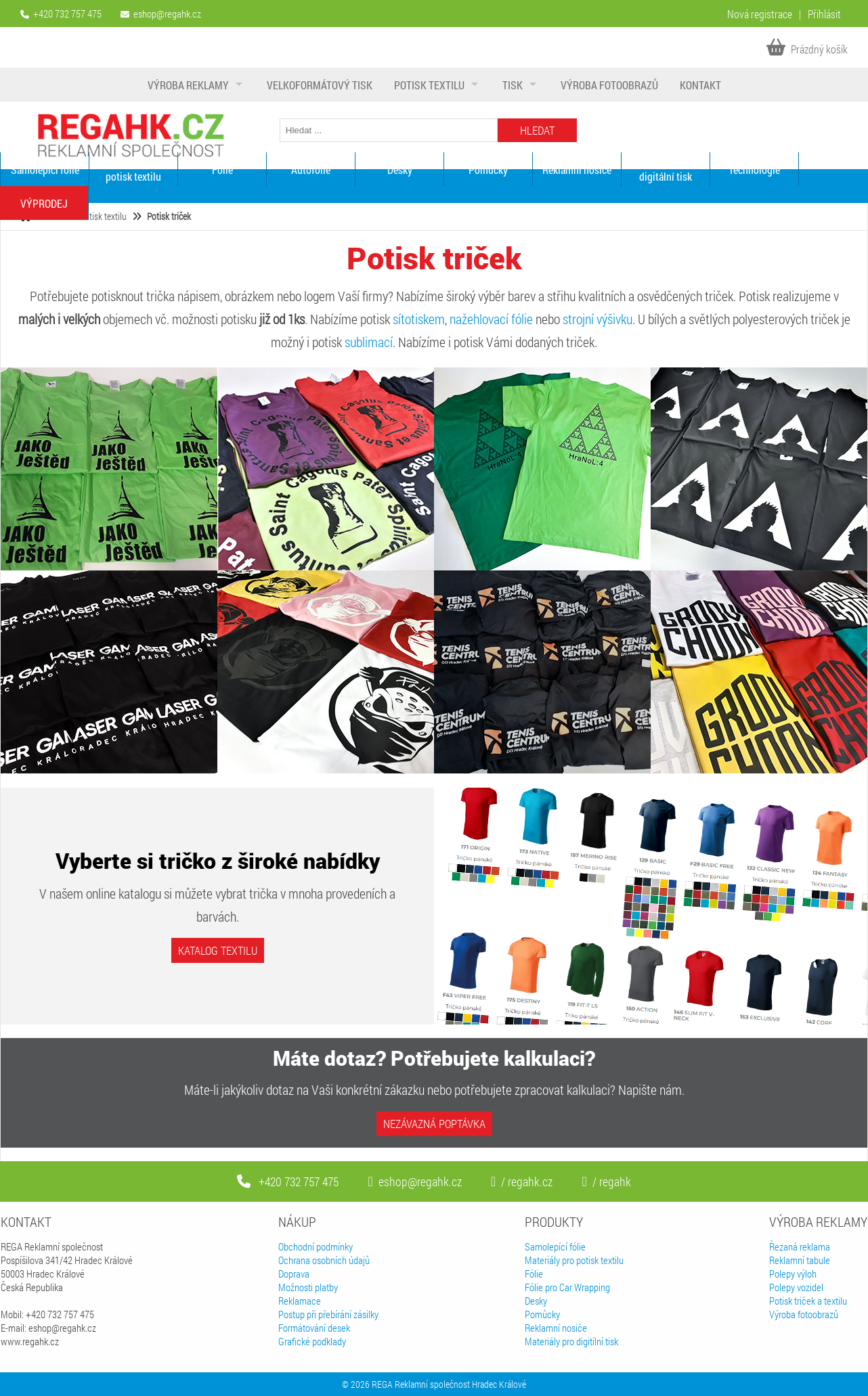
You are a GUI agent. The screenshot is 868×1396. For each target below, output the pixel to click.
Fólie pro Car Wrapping (567, 1287)
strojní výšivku (597, 319)
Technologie (754, 169)
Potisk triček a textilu (808, 1300)
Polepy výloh (793, 1273)
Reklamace (299, 1300)
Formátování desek (314, 1327)
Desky (399, 169)
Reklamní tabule (799, 1260)
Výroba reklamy (188, 85)
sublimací (369, 342)
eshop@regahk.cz (167, 13)
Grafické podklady (312, 1341)
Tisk (512, 85)
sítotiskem (419, 319)
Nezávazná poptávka (434, 1123)
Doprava (293, 1273)
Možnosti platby (308, 1287)
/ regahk (606, 1181)
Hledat (537, 130)
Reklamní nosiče (576, 169)
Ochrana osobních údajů (324, 1260)
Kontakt (700, 85)
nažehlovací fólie (491, 319)
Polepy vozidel (796, 1287)
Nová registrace (759, 14)
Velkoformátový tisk (319, 85)
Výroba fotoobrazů (609, 85)
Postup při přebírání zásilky (328, 1314)
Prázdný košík (807, 49)
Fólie (222, 169)
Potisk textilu (429, 85)
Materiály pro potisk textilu (133, 169)
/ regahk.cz (521, 1181)
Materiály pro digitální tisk (665, 169)
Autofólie (310, 169)
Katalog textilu (217, 950)
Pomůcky (488, 169)
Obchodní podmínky (315, 1246)
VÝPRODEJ (44, 203)
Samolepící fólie (45, 169)
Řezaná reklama (799, 1246)
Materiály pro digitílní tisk (571, 1341)
